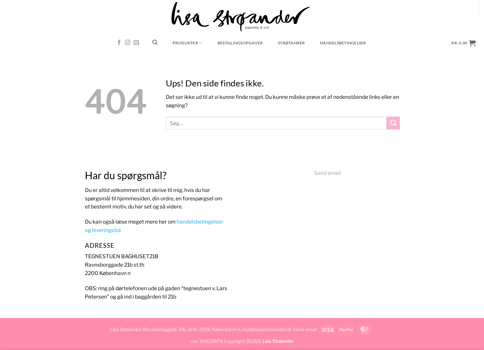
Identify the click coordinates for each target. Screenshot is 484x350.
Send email (327, 173)
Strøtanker (291, 42)
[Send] (393, 123)
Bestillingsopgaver (240, 42)
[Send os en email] (136, 43)
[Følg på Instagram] (127, 43)
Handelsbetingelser (343, 42)
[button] (463, 43)
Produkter (188, 43)
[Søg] (155, 42)
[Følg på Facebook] (119, 43)
